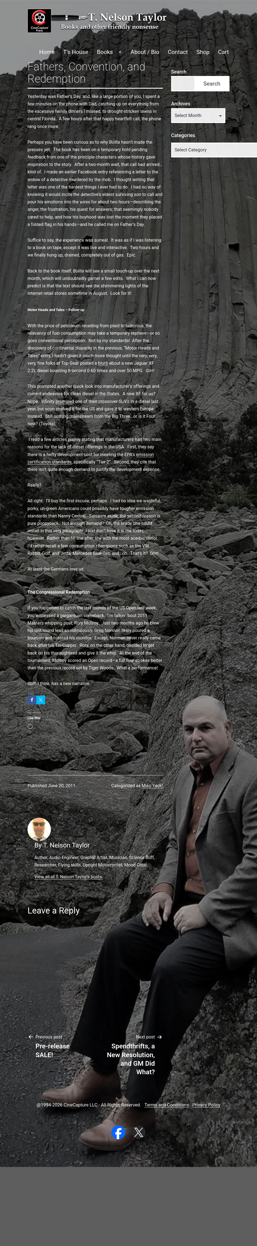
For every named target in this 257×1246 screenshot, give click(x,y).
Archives (180, 104)
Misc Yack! (152, 785)
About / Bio (145, 52)
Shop (202, 52)
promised (65, 401)
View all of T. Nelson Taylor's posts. (68, 876)
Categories (183, 135)
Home (46, 52)
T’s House (75, 52)
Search (179, 72)
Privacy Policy (206, 1105)
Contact (178, 52)
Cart (223, 52)
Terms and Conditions (166, 1105)
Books (105, 52)
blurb (103, 363)
